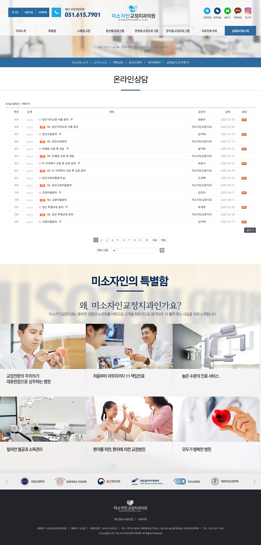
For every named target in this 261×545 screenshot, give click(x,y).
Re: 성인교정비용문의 (59, 185)
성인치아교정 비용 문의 (55, 119)
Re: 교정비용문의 (57, 200)
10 (146, 240)
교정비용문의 (50, 192)
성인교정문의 (50, 134)
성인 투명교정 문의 (53, 207)
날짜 (227, 112)
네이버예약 (154, 62)
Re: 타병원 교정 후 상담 (60, 156)
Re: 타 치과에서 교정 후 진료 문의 (66, 170)
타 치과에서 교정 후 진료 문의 (59, 163)
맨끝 (163, 240)
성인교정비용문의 (52, 178)
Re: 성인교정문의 (57, 141)
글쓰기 (250, 230)
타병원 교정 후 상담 (53, 148)
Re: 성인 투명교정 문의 (60, 214)
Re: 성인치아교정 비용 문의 (62, 127)
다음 (154, 240)
